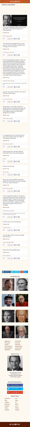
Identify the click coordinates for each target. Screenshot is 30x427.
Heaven (4, 158)
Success (16, 400)
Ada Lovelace (7, 342)
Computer (8, 210)
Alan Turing (17, 342)
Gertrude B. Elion (18, 347)
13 (5, 191)
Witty (4, 36)
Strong (6, 36)
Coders (13, 52)
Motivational (7, 404)
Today (4, 210)
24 (5, 101)
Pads (9, 255)
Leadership (7, 406)
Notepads (12, 210)
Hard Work (5, 80)
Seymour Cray (6, 32)
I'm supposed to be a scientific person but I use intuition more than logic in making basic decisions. (13, 136)
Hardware (10, 99)
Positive (6, 407)
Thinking (12, 80)
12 (5, 216)
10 (5, 174)
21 (5, 146)
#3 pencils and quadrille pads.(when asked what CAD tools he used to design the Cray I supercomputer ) (14, 181)
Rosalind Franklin (18, 346)
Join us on (15, 385)
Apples (11, 118)
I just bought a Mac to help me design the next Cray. (13, 235)
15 (5, 161)
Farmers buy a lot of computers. (12, 222)
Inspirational (7, 398)
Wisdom (16, 404)
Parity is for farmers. (8, 166)
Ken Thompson (18, 341)
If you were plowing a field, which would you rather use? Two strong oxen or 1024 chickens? (14, 28)
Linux (4, 99)
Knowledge (7, 409)
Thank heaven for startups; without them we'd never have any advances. (13, 152)
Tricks (6, 99)
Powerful (10, 36)
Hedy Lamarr (17, 344)
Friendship (7, 402)
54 (5, 55)
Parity (8, 172)
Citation (18, 376)
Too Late (9, 52)
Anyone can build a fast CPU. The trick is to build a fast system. (14, 92)
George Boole (7, 349)
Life (16, 402)
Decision (7, 144)
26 (5, 121)
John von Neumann (8, 346)
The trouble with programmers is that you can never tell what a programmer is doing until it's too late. (14, 45)
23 (5, 87)
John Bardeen (17, 349)
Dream (16, 406)
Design (11, 188)
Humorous (7, 118)
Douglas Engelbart (8, 347)
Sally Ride (6, 344)
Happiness (17, 409)
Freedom (17, 407)
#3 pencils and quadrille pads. (11, 250)
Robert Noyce (7, 341)
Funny (4, 255)
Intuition (11, 144)
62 (5, 38)
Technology (5, 52)
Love (16, 398)
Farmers (4, 172)
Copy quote (10, 38)
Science (9, 80)
